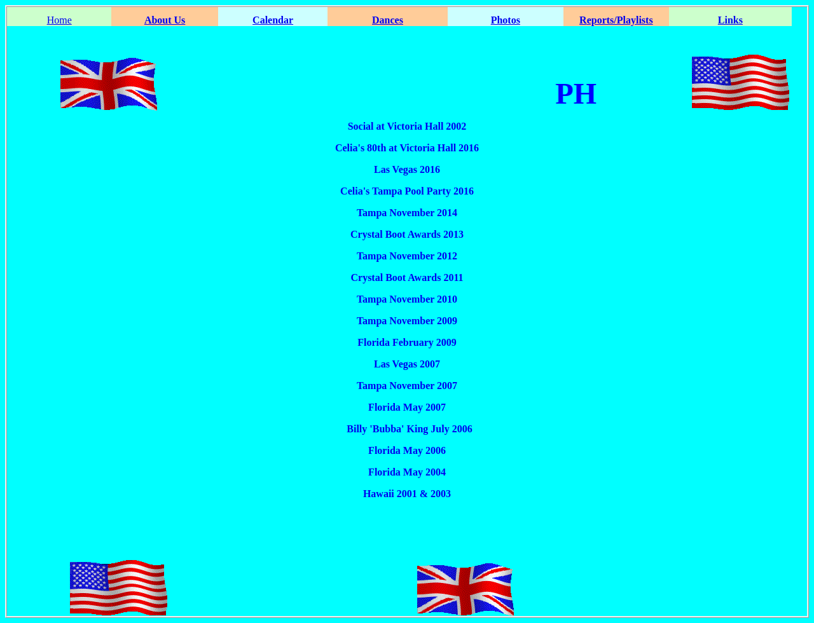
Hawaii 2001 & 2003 (407, 493)
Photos (505, 20)
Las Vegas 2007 (407, 364)
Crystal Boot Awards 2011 (406, 277)
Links (730, 20)
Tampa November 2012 (407, 255)
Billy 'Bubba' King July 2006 (406, 428)
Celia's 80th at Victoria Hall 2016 (407, 147)
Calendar (272, 20)
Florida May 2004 (407, 472)
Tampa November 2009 (407, 320)
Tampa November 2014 (407, 212)
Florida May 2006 (407, 450)
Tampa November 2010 (407, 299)
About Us (164, 20)
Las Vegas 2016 (407, 169)
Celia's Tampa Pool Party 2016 (407, 191)
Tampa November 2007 (407, 385)
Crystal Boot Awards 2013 (407, 234)
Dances (387, 20)
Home (59, 20)
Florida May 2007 (407, 407)
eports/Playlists (620, 20)
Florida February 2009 (407, 342)
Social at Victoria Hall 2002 (407, 126)
